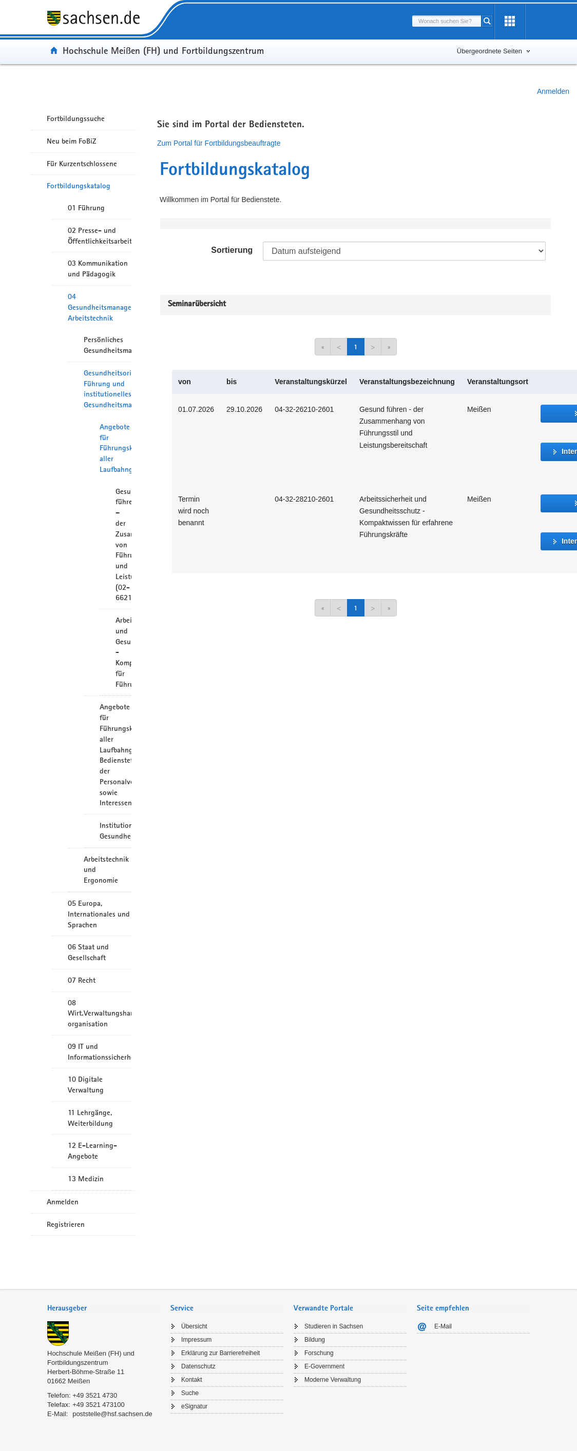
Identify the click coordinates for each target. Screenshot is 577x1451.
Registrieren (66, 1224)
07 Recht (81, 980)
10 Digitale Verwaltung (86, 1085)
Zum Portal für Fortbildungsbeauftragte (218, 143)
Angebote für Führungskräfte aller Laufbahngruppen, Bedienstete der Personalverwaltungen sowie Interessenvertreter (115, 754)
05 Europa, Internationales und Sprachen (99, 914)
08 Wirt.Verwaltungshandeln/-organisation (99, 1013)
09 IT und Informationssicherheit (99, 1052)
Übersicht (194, 1326)
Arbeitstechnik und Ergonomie (106, 869)
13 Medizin (86, 1178)
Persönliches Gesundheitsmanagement (107, 345)
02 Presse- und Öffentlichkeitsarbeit (99, 236)
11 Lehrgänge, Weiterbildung (90, 1118)
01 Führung (86, 207)
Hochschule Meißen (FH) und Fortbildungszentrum (163, 50)
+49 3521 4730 (94, 1395)
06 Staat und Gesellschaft (88, 952)
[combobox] (447, 21)
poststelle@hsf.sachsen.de (112, 1414)
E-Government (324, 1366)
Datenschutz (198, 1366)
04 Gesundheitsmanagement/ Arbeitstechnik (99, 307)
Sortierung (232, 250)
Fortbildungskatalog (78, 185)
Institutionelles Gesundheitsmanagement (115, 831)
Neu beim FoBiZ (72, 141)
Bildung (314, 1339)
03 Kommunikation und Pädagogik (98, 269)
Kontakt (191, 1379)
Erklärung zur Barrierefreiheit (220, 1353)
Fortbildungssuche (76, 118)
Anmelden (553, 91)
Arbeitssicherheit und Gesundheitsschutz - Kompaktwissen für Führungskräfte (123, 652)
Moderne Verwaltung (332, 1379)
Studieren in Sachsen (333, 1326)
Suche (190, 1393)
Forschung (319, 1353)
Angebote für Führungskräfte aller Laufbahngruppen (115, 448)
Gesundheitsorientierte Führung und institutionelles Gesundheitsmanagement (107, 388)
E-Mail (443, 1326)
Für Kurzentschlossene (82, 163)
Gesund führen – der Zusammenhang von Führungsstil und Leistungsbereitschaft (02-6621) (123, 545)
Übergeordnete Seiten (489, 51)
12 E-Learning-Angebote (92, 1151)
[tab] (103, 1309)
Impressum (196, 1339)
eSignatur (194, 1406)
